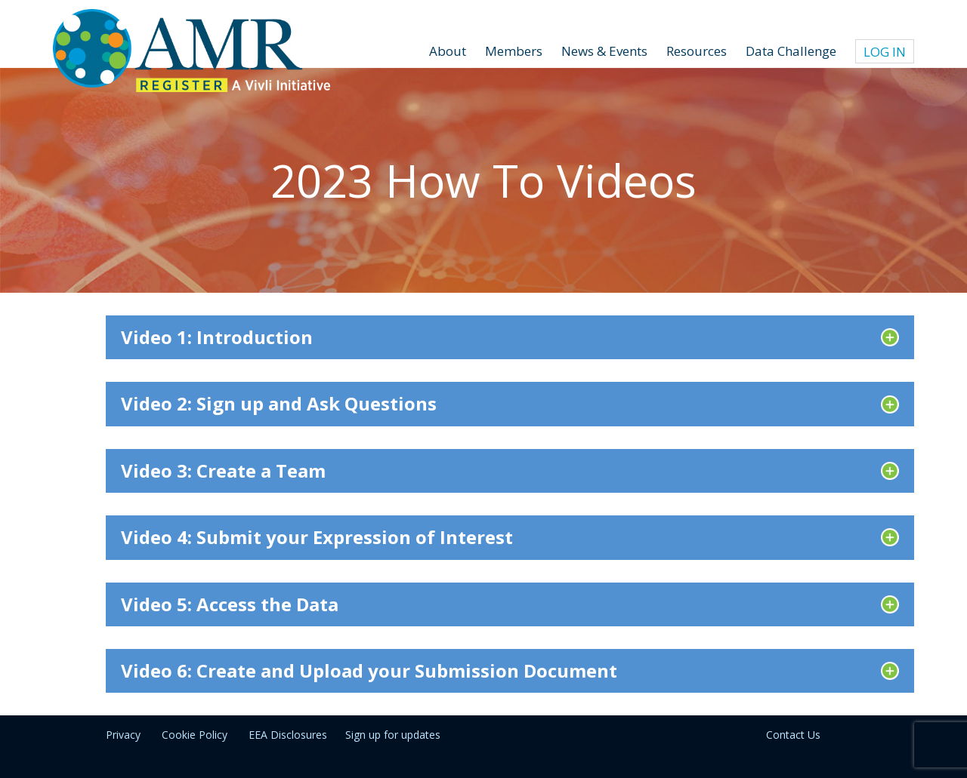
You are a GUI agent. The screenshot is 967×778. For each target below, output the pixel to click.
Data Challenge (791, 51)
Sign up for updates (392, 734)
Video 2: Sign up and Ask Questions (279, 403)
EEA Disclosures (288, 734)
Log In (885, 51)
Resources (696, 51)
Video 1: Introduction (217, 336)
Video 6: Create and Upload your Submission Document (369, 670)
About (447, 51)
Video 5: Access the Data (229, 604)
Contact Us (793, 734)
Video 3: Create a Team (223, 470)
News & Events (604, 51)
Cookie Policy (194, 734)
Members (513, 51)
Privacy (123, 734)
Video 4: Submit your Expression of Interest (317, 536)
